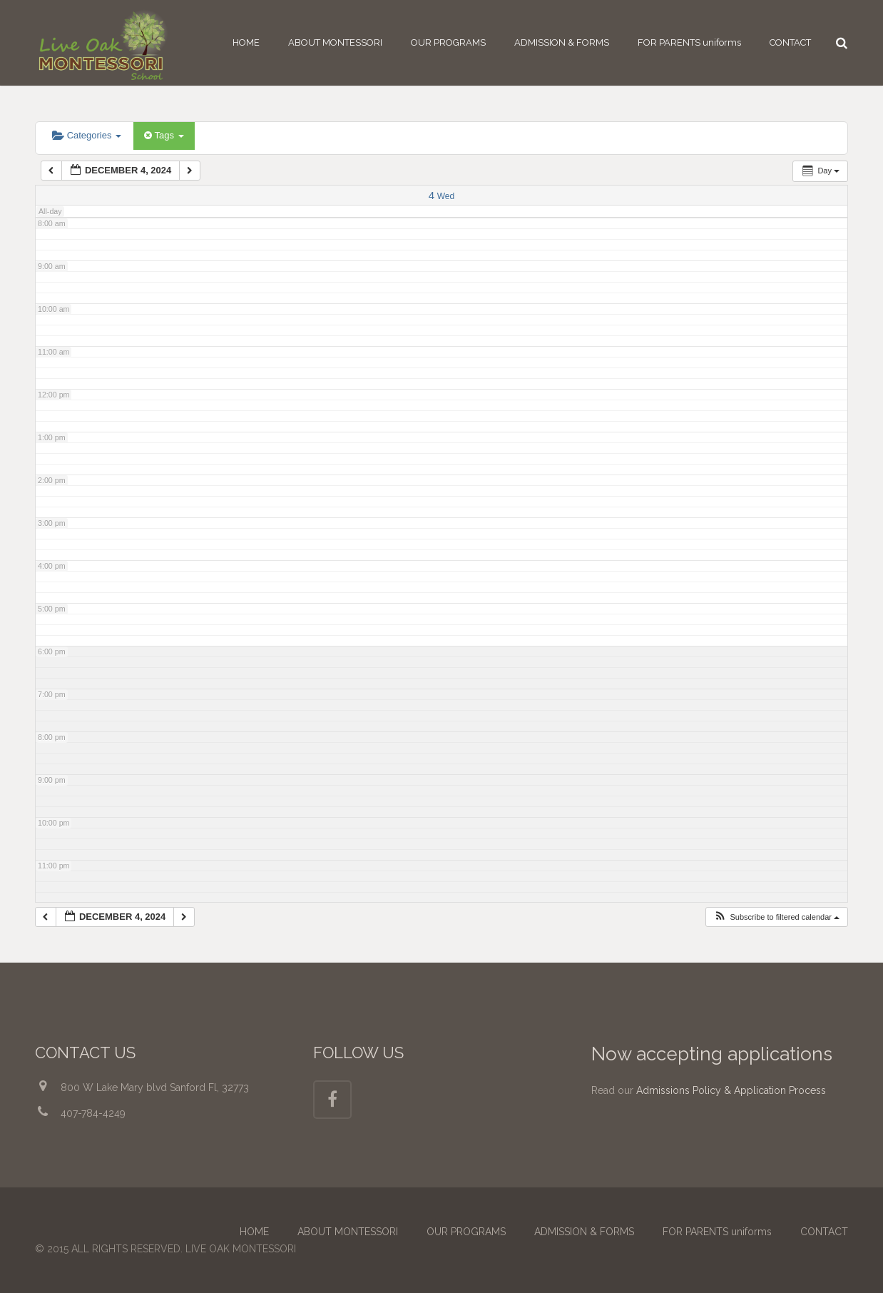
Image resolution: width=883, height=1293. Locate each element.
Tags (163, 135)
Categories (86, 135)
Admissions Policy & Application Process (731, 1090)
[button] (776, 917)
